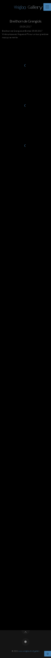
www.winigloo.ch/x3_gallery (28, 651)
